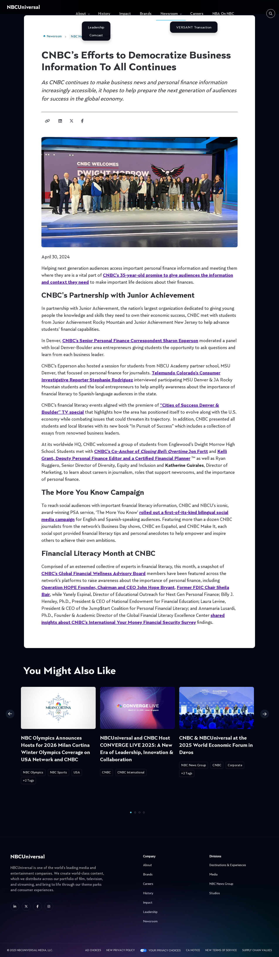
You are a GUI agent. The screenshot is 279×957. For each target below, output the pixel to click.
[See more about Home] (36, 7)
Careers (196, 14)
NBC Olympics (33, 772)
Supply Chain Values (257, 950)
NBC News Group (83, 36)
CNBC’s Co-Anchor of (151, 452)
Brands (145, 14)
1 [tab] (131, 812)
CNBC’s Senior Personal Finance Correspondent (130, 341)
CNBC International (131, 772)
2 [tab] (135, 812)
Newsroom (169, 14)
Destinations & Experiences (237, 865)
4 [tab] (144, 812)
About (81, 14)
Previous (10, 714)
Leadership (171, 912)
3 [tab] (139, 812)
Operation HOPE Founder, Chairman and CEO (108, 588)
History (104, 14)
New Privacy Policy (120, 950)
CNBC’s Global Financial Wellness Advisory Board (93, 574)
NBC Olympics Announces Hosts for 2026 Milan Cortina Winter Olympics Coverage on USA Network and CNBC (55, 749)
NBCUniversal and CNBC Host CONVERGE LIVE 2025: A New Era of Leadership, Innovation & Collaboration (136, 749)
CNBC (106, 36)
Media (237, 874)
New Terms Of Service (221, 950)
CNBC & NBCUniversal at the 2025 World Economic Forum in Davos (216, 745)
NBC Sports (58, 772)
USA (77, 772)
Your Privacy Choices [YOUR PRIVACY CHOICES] (164, 950)
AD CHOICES (93, 950)
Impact (125, 14)
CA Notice (193, 950)
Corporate (235, 765)
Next (264, 714)
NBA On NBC (223, 14)
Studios (237, 893)
